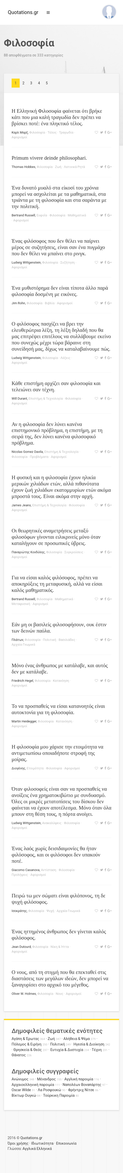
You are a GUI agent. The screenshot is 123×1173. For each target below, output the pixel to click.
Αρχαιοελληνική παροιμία (33, 1085)
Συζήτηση (67, 262)
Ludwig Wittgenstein (26, 262)
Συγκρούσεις (74, 552)
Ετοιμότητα (35, 768)
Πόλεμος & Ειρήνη (27, 1044)
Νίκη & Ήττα (60, 947)
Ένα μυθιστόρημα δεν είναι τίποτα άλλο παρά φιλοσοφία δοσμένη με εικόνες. (60, 291)
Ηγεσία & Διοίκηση (89, 1044)
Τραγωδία (66, 132)
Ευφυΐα (42, 215)
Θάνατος (19, 1055)
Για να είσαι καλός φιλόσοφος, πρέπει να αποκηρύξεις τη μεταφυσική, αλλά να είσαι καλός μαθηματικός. (57, 584)
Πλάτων (17, 640)
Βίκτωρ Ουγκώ (24, 1095)
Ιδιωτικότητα (42, 1143)
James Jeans (21, 505)
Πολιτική (49, 640)
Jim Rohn (18, 303)
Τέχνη (97, 1050)
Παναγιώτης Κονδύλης (28, 552)
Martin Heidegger (24, 721)
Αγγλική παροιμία (78, 1079)
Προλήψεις (20, 875)
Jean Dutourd (21, 947)
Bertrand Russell (23, 215)
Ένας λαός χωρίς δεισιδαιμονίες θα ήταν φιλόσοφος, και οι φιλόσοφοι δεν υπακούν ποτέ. (56, 854)
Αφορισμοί (19, 137)
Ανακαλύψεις (51, 823)
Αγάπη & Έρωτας (25, 1039)
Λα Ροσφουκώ (49, 1090)
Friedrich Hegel (22, 681)
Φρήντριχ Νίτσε (81, 1090)
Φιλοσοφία (37, 132)
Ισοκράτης (19, 911)
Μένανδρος (46, 1079)
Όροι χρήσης (18, 1143)
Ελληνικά (44, 1149)
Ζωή (58, 167)
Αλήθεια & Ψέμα (77, 1039)
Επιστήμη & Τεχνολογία (45, 398)
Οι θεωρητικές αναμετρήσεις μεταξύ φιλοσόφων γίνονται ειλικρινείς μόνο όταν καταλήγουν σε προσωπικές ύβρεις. (56, 537)
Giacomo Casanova (26, 870)
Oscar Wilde (21, 1090)
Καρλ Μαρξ (20, 132)
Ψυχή (50, 911)
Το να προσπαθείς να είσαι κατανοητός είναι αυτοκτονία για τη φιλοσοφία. (58, 709)
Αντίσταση (48, 870)
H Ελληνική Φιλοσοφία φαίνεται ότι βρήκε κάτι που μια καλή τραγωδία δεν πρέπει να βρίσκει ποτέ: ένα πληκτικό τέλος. (57, 117)
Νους (59, 994)
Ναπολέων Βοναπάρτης (82, 1085)
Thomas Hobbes (23, 167)
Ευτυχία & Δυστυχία (66, 1050)
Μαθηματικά (77, 215)
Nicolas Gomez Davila (27, 452)
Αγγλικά (29, 1149)
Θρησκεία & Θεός (27, 1050)
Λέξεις (65, 358)
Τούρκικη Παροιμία (59, 1095)
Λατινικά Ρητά (74, 167)
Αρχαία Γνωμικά (23, 644)
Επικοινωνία (66, 1143)
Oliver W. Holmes (24, 994)
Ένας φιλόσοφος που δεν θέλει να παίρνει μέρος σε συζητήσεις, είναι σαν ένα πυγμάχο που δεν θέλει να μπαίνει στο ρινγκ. (58, 247)
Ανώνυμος (20, 1079)
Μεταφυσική (21, 604)
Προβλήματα (39, 457)
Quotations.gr (23, 12)
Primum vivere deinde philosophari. (49, 158)
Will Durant (19, 398)
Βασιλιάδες (67, 640)
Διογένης (18, 768)
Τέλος (52, 132)
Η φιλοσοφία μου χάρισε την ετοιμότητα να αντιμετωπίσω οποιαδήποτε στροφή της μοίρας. (57, 753)
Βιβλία (49, 303)
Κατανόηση (61, 681)
